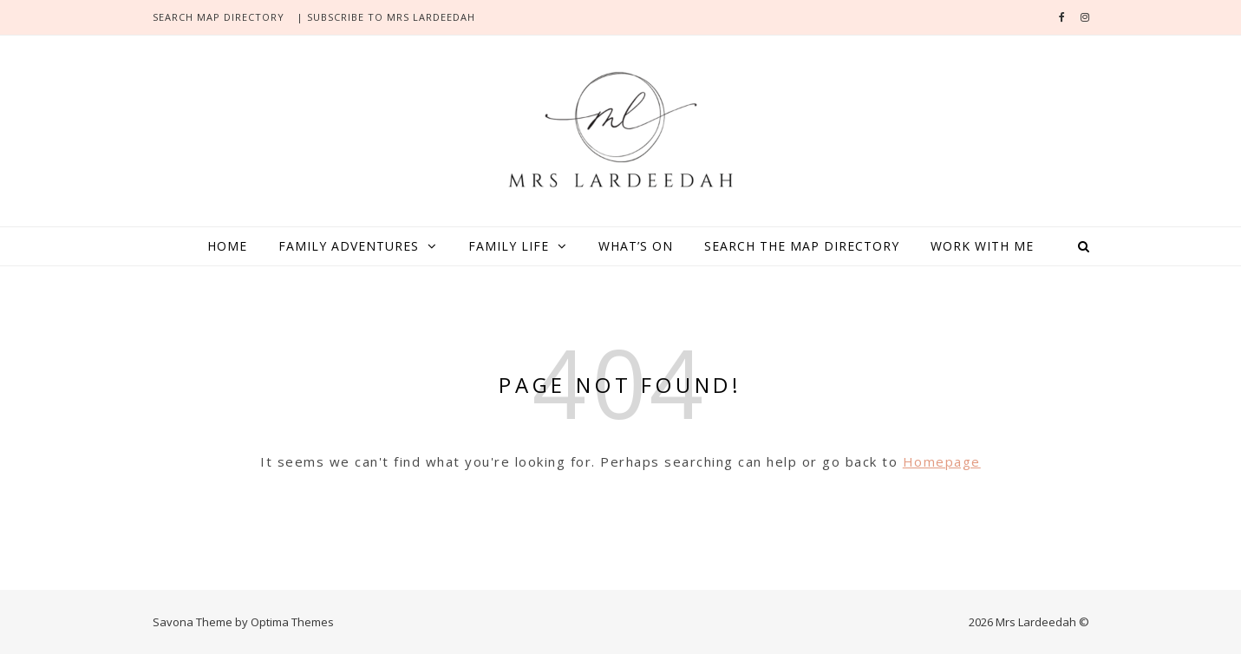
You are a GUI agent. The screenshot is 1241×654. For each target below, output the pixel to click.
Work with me (982, 246)
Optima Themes (292, 622)
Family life (508, 246)
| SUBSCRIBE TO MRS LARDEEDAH (386, 16)
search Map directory (218, 16)
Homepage (942, 461)
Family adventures (348, 246)
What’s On (635, 246)
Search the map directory (801, 246)
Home (227, 246)
